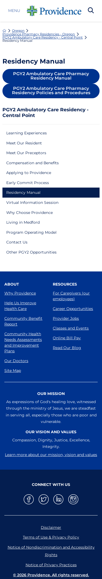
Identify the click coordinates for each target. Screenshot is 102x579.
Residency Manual (23, 192)
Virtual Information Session (32, 202)
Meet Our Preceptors (26, 153)
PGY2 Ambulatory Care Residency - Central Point (42, 37)
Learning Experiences (26, 133)
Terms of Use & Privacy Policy (51, 537)
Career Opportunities (73, 308)
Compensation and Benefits (32, 163)
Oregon (18, 30)
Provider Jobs (66, 318)
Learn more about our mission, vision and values (51, 454)
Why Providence (20, 293)
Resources (65, 284)
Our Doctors (16, 360)
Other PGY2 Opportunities (31, 252)
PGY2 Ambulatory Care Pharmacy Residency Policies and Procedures (51, 90)
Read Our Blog (67, 347)
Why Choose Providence (29, 212)
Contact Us (16, 242)
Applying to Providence (28, 172)
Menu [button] (14, 11)
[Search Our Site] (91, 10)
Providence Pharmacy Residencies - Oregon (38, 34)
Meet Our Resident (24, 143)
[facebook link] (29, 499)
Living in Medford (23, 222)
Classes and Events (71, 328)
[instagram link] (73, 499)
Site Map (12, 370)
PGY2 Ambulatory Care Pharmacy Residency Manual (51, 76)
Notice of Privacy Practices (51, 565)
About (11, 284)
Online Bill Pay (67, 338)
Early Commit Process (27, 183)
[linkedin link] (58, 499)
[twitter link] (44, 499)
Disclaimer (51, 527)
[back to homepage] (4, 31)
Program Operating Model (31, 232)
